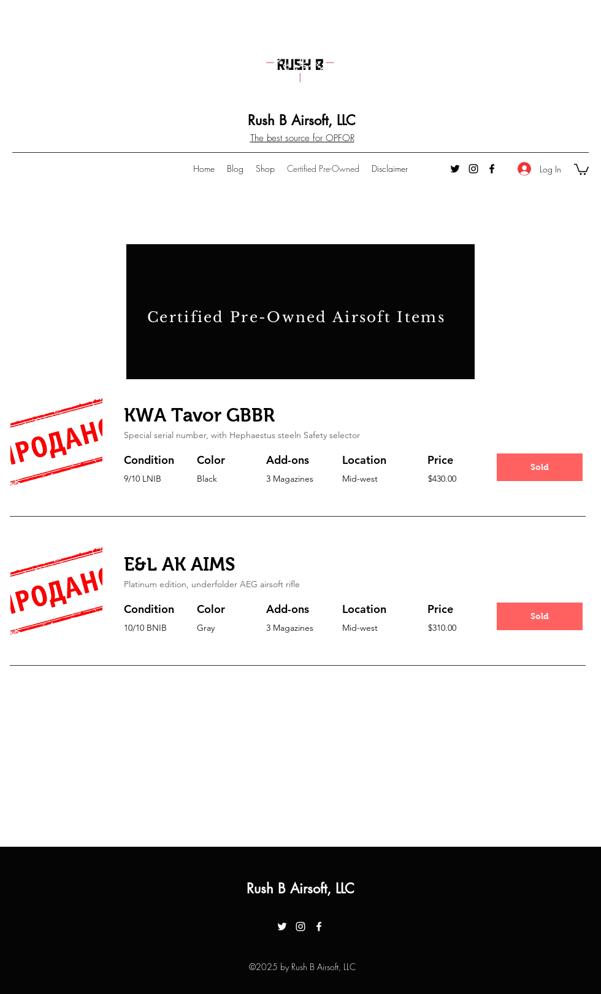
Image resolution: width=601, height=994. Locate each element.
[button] (581, 169)
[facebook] (492, 169)
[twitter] (455, 169)
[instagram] (473, 169)
